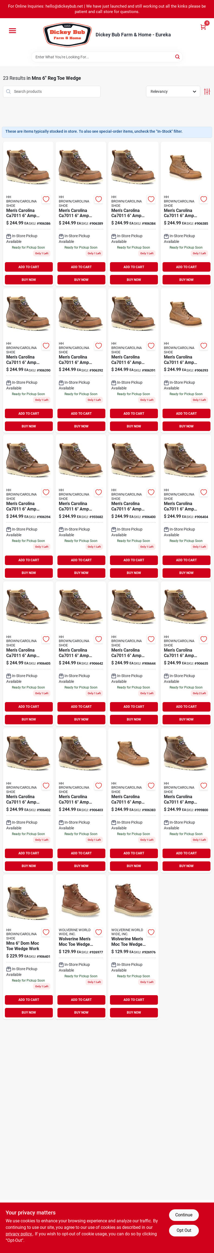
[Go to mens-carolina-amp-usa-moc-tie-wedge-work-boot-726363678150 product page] (186, 507)
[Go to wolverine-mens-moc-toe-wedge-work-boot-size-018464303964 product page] (81, 947)
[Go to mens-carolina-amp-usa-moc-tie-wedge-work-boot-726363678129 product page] (28, 360)
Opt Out (184, 1230)
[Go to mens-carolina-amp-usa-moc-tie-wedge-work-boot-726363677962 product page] (81, 800)
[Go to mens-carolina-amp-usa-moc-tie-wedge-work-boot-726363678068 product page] (81, 654)
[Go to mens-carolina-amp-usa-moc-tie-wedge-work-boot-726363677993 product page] (133, 360)
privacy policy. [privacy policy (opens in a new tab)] (19, 1233)
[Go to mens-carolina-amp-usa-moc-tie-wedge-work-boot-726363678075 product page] (133, 800)
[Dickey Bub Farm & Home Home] (67, 35)
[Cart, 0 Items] (203, 27)
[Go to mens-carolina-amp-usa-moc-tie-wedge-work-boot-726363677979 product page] (186, 214)
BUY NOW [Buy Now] (29, 280)
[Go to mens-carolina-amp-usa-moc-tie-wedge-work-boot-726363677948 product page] (133, 654)
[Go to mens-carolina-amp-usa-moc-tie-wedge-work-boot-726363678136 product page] (186, 360)
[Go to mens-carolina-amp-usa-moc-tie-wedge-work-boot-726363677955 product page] (186, 800)
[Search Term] (107, 57)
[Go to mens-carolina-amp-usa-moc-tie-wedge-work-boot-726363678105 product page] (28, 214)
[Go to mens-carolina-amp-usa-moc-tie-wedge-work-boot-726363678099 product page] (133, 214)
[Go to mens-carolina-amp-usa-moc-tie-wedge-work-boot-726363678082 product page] (28, 800)
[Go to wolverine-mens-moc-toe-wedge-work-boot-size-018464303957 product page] (133, 947)
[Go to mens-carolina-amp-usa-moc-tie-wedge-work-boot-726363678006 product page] (81, 360)
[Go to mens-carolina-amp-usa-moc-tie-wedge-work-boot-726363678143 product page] (81, 507)
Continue (183, 1214)
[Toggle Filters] (207, 91)
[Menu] (12, 30)
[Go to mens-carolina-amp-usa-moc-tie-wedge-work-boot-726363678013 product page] (28, 507)
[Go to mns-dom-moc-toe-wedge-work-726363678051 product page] (28, 947)
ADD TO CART (28, 267)
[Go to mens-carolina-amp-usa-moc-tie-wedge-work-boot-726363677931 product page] (186, 654)
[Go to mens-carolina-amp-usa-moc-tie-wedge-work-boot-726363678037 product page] (28, 654)
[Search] (178, 56)
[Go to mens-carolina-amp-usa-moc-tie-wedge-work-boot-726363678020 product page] (133, 507)
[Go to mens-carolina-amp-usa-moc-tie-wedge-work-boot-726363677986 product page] (81, 214)
